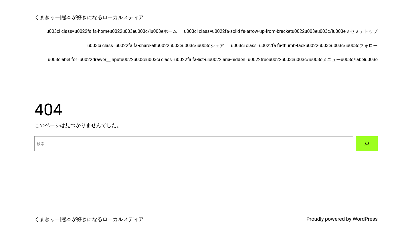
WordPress (365, 219)
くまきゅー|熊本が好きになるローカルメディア (89, 17)
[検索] (367, 143)
